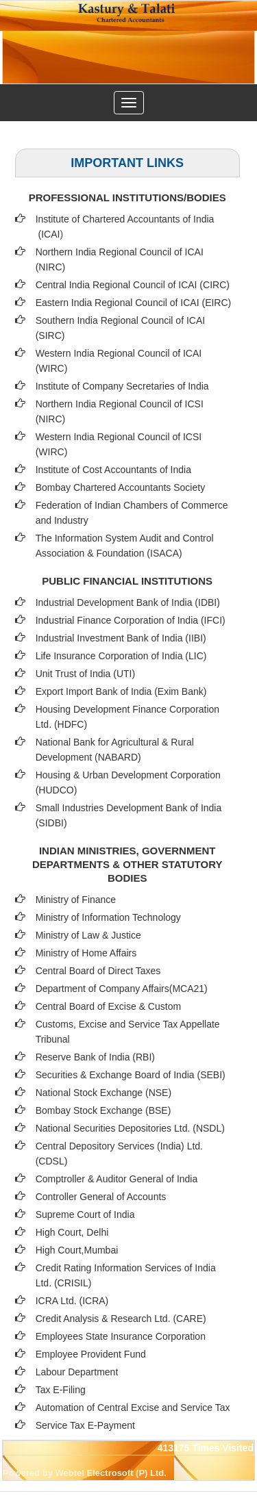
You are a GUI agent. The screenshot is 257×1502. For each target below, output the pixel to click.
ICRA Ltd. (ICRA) (72, 1300)
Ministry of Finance (76, 899)
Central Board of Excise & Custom (108, 1006)
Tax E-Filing (61, 1389)
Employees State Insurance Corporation (121, 1336)
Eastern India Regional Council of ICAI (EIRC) (134, 302)
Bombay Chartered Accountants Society (120, 487)
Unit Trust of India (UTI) (85, 673)
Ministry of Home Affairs (86, 952)
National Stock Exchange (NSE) (103, 1092)
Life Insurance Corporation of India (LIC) (121, 655)
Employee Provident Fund (91, 1354)
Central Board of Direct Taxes (98, 970)
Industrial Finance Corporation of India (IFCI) (130, 620)
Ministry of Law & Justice (88, 935)
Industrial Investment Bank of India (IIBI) (121, 638)
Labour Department (77, 1371)
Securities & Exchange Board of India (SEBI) (130, 1074)
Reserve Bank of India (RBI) (95, 1057)
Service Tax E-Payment (85, 1425)
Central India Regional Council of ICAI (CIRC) (133, 284)
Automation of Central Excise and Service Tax (133, 1407)
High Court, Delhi (72, 1232)
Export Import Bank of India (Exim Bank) (121, 691)
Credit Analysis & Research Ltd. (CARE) (121, 1318)
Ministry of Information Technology (108, 917)
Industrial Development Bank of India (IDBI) (128, 602)
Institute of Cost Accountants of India (113, 469)
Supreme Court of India (85, 1214)
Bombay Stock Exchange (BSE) (103, 1110)
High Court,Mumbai (77, 1250)
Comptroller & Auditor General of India (117, 1178)
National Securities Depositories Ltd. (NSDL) (130, 1128)
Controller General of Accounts (101, 1196)
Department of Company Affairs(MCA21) (122, 988)
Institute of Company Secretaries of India (122, 386)
